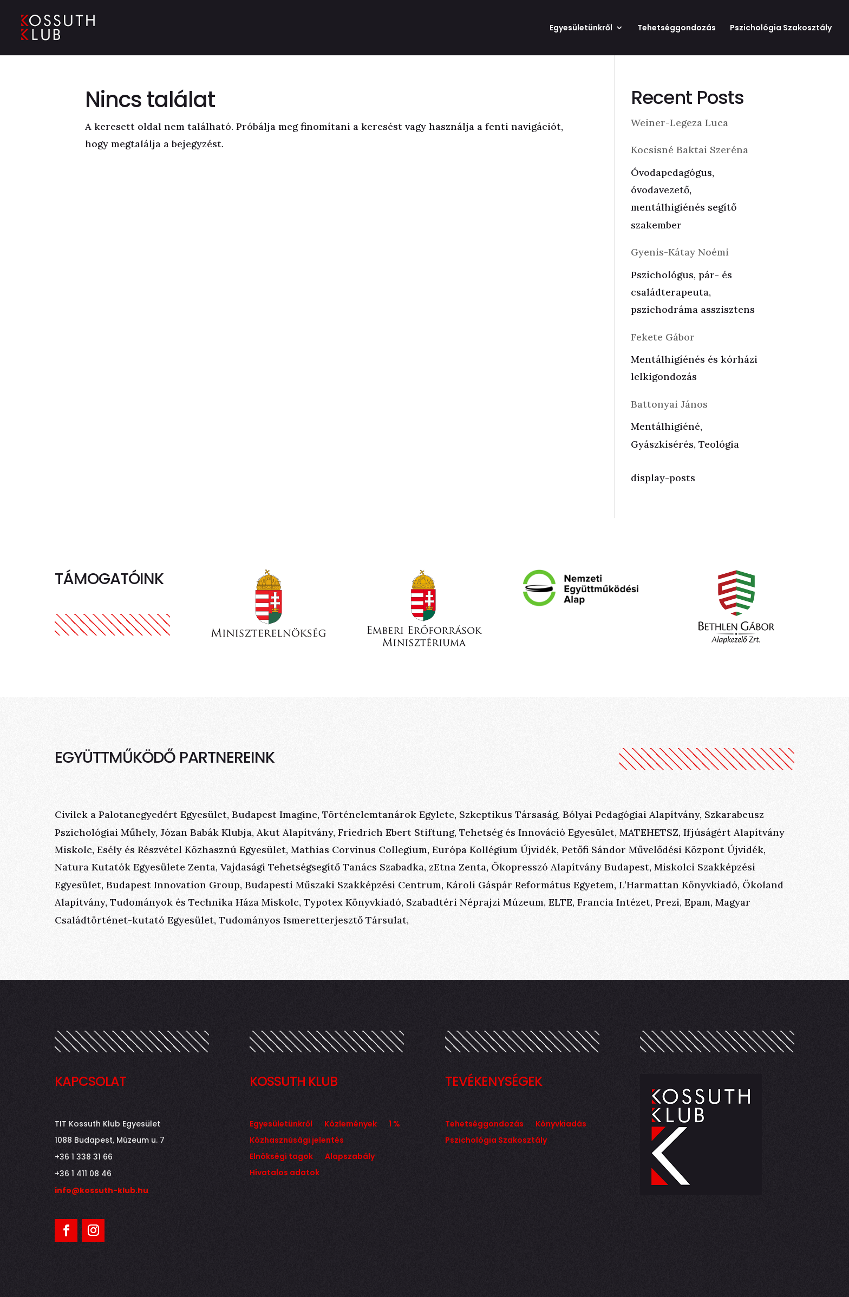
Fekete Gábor (663, 337)
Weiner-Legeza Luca (679, 122)
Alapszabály (350, 1157)
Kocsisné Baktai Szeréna (689, 149)
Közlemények (350, 1124)
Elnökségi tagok (281, 1157)
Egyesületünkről (581, 28)
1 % (394, 1124)
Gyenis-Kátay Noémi (680, 252)
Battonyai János (669, 404)
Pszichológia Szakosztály (781, 28)
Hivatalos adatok (284, 1173)
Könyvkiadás (560, 1124)
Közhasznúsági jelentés (297, 1140)
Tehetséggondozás (676, 28)
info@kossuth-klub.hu (101, 1190)
